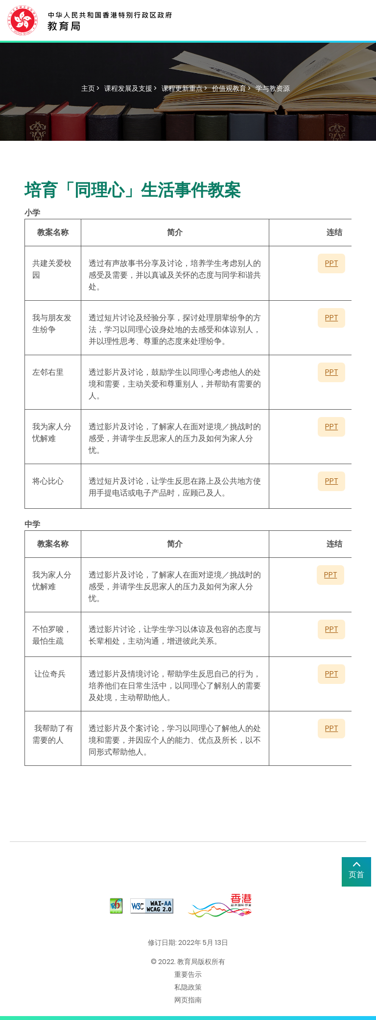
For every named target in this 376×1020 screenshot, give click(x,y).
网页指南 (188, 1000)
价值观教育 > (231, 88)
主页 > (90, 88)
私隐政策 (188, 987)
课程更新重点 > (184, 88)
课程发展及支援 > (130, 88)
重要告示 (188, 974)
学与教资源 (273, 88)
